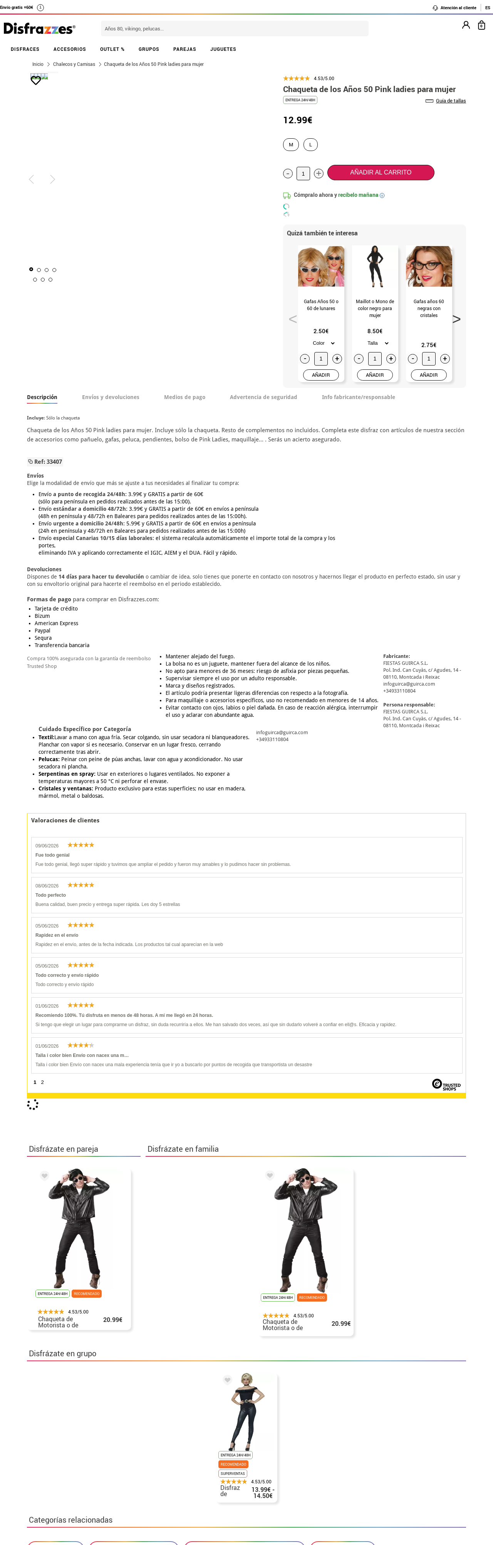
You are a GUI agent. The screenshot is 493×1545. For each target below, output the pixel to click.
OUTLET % (112, 49)
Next (454, 316)
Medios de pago (184, 397)
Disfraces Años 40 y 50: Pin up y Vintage (244, 1210)
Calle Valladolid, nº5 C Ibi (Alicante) (368, 1478)
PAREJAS (184, 49)
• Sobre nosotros (52, 1430)
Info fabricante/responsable (358, 397)
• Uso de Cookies (52, 1467)
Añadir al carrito (380, 172)
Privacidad (85, 1448)
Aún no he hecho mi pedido (374, 1411)
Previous (290, 316)
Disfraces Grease (55, 1210)
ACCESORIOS (70, 49)
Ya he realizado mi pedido (373, 1420)
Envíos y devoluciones (110, 397)
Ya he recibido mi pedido (371, 1430)
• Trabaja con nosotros (60, 1485)
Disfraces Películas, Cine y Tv (134, 1210)
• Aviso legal (46, 1448)
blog (201, 1371)
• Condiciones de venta (60, 1439)
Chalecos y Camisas (343, 1210)
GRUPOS (149, 49)
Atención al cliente (454, 8)
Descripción (42, 397)
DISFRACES (25, 49)
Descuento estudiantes (64, 1420)
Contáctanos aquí (203, 1420)
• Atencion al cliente (57, 1457)
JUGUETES (223, 49)
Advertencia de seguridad (263, 397)
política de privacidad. (273, 1322)
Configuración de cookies (68, 1476)
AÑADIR (321, 374)
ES (487, 7)
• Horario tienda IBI (55, 1411)
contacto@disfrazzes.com (373, 1439)
